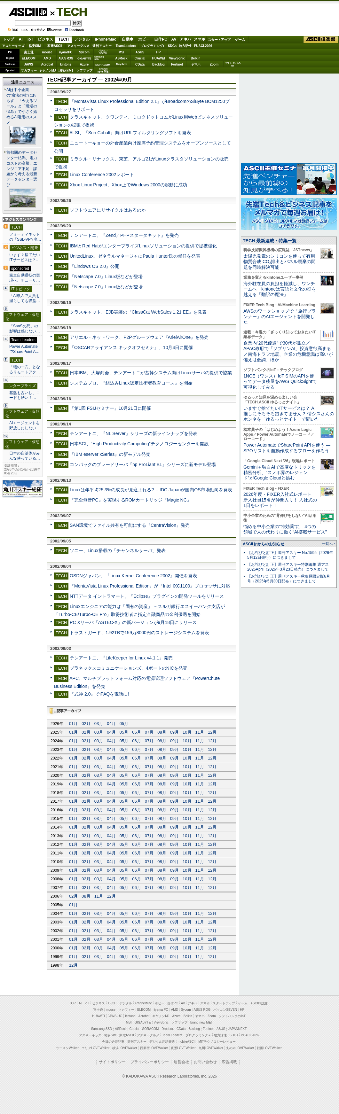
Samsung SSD (101, 1029)
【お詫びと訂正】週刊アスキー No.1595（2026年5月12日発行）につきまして (290, 555)
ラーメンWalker (67, 1048)
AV (174, 39)
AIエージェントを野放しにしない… (24, 425)
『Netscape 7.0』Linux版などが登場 (106, 276)
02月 (86, 723)
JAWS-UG (115, 1016)
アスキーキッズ (13, 46)
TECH (69, 11)
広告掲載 (229, 1062)
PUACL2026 (203, 46)
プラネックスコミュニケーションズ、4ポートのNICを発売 (128, 668)
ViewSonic (177, 58)
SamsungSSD (99, 58)
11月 (199, 732)
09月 (174, 732)
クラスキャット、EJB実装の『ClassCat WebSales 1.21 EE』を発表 (138, 312)
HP (158, 52)
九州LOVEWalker (211, 1048)
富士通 (29, 52)
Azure (84, 64)
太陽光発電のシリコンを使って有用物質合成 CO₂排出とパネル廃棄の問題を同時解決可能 (279, 261)
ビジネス (45, 39)
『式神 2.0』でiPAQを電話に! (99, 694)
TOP (72, 1003)
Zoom (214, 64)
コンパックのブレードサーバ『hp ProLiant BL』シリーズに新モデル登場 (143, 464)
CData (140, 64)
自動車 (127, 39)
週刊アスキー (102, 46)
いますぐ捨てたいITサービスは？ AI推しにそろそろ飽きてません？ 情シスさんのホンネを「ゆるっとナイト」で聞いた (288, 414)
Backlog (158, 64)
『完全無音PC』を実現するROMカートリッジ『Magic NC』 (130, 499)
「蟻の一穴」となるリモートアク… (24, 369)
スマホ (199, 39)
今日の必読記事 (113, 1041)
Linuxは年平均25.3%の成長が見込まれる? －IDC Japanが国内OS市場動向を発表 (151, 489)
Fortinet (177, 64)
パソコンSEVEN (103, 52)
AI (21, 39)
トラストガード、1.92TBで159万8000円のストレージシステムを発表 (139, 632)
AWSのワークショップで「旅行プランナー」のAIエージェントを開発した (279, 316)
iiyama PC (161, 1009)
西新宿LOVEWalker (154, 1048)
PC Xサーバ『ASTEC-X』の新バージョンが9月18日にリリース (133, 622)
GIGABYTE (84, 58)
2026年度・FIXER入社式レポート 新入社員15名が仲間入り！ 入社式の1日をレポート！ (280, 500)
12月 (212, 732)
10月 (187, 732)
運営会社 (181, 1062)
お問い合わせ (205, 1062)
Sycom (84, 52)
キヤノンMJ (47, 70)
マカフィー (29, 70)
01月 (73, 723)
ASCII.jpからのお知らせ (263, 544)
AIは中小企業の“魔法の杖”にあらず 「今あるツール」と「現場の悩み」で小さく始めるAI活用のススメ (21, 106)
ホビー (144, 39)
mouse (47, 52)
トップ (8, 39)
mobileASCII (187, 1041)
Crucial (140, 58)
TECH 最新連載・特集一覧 (269, 240)
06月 (136, 732)
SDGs (172, 46)
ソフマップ (84, 70)
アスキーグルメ (78, 46)
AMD (47, 58)
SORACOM (150, 1029)
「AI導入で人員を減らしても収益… (24, 298)
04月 (111, 723)
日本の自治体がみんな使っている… (24, 456)
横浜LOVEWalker (124, 1048)
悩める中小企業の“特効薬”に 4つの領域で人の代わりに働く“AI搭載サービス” (285, 529)
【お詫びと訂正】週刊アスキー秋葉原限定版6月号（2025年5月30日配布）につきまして (288, 578)
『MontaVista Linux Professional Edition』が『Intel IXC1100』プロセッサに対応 (150, 585)
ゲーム (240, 40)
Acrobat (47, 64)
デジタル (82, 39)
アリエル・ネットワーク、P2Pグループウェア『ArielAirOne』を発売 (139, 337)
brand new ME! (201, 1022)
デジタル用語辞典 (162, 1041)
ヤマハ (196, 64)
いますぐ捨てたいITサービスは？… (24, 257)
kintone (66, 64)
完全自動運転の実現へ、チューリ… (24, 278)
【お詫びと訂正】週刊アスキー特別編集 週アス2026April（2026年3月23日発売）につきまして (288, 567)
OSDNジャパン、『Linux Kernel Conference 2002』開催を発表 (133, 575)
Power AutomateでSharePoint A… (24, 349)
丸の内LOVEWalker (240, 1048)
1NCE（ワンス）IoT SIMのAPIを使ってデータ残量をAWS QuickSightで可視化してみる (280, 381)
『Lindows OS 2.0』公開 (94, 266)
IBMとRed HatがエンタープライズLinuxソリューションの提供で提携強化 (143, 245)
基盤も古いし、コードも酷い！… (24, 395)
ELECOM (28, 58)
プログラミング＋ (198, 1035)
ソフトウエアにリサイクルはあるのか (108, 210)
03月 (98, 723)
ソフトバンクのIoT (232, 64)
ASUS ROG (66, 58)
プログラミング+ (152, 46)
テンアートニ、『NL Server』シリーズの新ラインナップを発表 (133, 433)
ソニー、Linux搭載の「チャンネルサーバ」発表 (118, 550)
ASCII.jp (27, 12)
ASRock (121, 58)
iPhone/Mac (105, 39)
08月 (161, 732)
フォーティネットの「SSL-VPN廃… (25, 237)
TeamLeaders (126, 46)
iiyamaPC (65, 52)
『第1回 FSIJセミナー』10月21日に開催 (110, 408)
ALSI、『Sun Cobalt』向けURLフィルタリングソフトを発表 (130, 132)
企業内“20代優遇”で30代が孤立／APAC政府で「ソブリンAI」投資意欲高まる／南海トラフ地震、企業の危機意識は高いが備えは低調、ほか (288, 351)
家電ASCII (54, 46)
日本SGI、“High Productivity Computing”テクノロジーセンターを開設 (139, 443)
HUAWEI (158, 58)
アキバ (185, 39)
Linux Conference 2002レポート (102, 174)
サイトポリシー (112, 1062)
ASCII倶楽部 (321, 39)
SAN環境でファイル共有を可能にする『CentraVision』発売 (130, 525)
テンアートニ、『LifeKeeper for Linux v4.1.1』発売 (121, 657)
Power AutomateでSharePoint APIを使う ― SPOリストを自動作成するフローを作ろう (286, 447)
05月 (124, 723)
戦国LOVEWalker (269, 1048)
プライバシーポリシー (149, 1062)
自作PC (160, 39)
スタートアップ (219, 40)
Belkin (195, 58)
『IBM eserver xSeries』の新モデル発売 (110, 454)
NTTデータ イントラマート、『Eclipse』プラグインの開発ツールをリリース (147, 596)
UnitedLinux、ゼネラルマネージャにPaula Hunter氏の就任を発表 (135, 256)
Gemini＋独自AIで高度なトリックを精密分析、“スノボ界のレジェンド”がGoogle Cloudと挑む (279, 472)
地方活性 (185, 46)
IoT (30, 39)
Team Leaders (172, 1035)
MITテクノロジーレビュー (217, 1041)
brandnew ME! (103, 70)
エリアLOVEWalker (95, 1048)
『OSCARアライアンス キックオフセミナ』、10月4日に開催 (131, 347)
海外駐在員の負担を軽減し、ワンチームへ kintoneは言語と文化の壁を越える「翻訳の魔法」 (279, 289)
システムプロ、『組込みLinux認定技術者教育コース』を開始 (131, 383)
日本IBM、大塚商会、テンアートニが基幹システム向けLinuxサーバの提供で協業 (151, 372)
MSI (121, 52)
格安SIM (35, 46)
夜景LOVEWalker (183, 1048)
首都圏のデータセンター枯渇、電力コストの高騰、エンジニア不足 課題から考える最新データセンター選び (21, 168)
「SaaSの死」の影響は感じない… (24, 328)
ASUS (140, 52)
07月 (149, 732)
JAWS (28, 64)
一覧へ (327, 544)
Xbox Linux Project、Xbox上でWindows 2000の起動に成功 (128, 184)
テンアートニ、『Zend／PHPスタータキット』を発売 (124, 235)
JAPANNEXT (65, 70)
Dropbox (121, 64)
